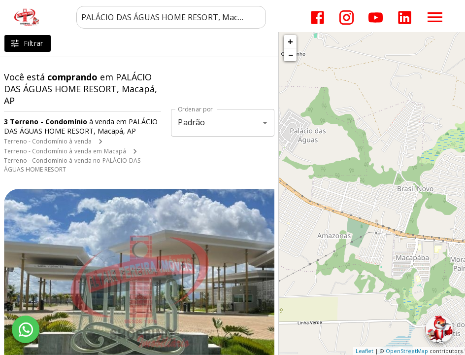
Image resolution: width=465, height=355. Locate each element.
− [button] (290, 55)
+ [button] (290, 41)
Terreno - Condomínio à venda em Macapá (65, 151)
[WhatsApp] (25, 329)
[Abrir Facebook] (317, 17)
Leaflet (364, 351)
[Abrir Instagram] (346, 17)
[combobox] (171, 17)
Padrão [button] (191, 122)
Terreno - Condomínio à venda (48, 141)
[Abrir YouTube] (375, 17)
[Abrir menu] (435, 17)
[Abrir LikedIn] (404, 17)
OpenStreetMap (407, 351)
